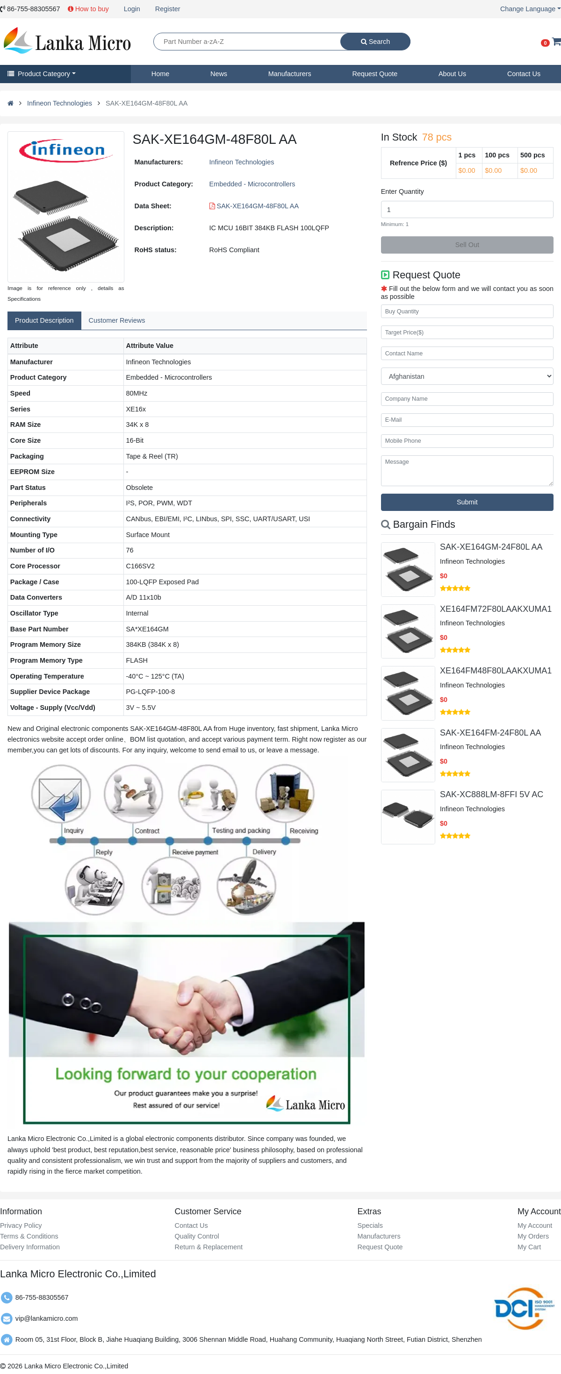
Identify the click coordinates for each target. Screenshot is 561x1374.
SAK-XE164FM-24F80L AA (490, 732)
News (218, 74)
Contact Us (523, 74)
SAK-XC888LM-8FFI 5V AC (491, 794)
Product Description (44, 320)
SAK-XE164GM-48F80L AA (254, 206)
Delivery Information (30, 1247)
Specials (370, 1225)
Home (160, 74)
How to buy (88, 9)
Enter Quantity (402, 191)
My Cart (529, 1247)
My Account (535, 1225)
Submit (467, 502)
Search (375, 41)
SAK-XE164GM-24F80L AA (491, 547)
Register (167, 9)
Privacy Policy (21, 1225)
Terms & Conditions (29, 1236)
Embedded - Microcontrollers (252, 184)
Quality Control (196, 1236)
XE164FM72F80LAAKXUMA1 (496, 609)
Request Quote (374, 74)
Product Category (38, 74)
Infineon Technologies (59, 103)
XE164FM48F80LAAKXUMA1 (496, 670)
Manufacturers (289, 74)
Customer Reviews (117, 320)
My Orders (533, 1236)
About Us (452, 74)
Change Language (527, 9)
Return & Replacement (208, 1247)
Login (132, 9)
